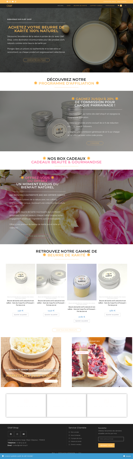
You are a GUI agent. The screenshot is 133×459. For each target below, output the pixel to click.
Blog (53, 453)
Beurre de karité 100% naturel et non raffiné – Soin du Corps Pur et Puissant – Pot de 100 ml (51, 303)
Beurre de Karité (11, 297)
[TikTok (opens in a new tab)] (15, 2)
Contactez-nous (110, 1)
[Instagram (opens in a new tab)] (10, 2)
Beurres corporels (22, 297)
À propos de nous (76, 438)
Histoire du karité (76, 441)
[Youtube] (24, 434)
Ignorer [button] (128, 456)
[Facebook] (11, 434)
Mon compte (121, 1)
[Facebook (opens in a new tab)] (8, 2)
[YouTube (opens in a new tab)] (12, 2)
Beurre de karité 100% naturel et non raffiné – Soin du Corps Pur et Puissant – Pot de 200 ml (82, 309)
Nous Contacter (75, 435)
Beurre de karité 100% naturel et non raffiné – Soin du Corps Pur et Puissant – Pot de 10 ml (20, 303)
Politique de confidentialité (66, 453)
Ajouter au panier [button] (20, 314)
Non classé (30, 297)
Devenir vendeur (76, 444)
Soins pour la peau (20, 298)
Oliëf (9, 5)
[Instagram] (17, 434)
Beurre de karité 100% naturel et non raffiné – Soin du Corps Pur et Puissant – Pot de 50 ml (112, 303)
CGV (79, 453)
